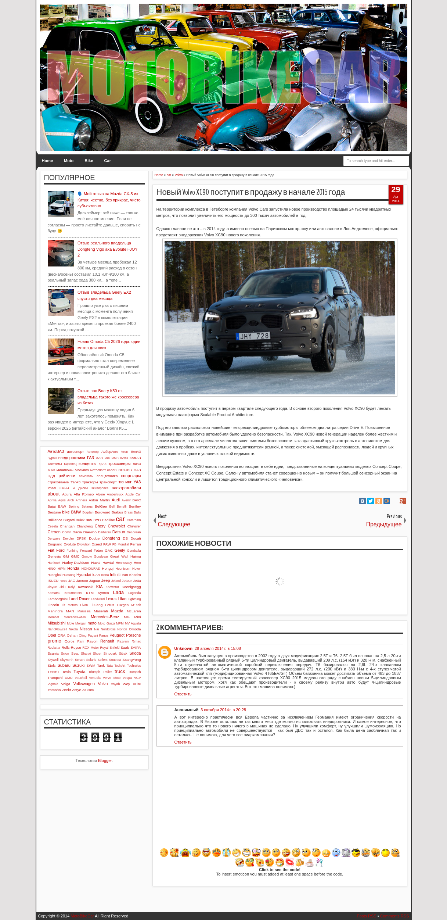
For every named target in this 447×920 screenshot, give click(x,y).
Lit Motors (69, 605)
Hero (137, 563)
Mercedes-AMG (75, 617)
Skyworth (66, 660)
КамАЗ (135, 458)
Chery (100, 526)
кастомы (55, 464)
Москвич (82, 470)
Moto (68, 160)
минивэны (65, 470)
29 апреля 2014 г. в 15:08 (218, 648)
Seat (75, 653)
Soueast (115, 660)
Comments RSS (394, 916)
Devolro (68, 538)
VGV (137, 678)
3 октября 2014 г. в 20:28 (223, 710)
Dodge (94, 538)
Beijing (73, 506)
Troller (107, 672)
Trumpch (134, 672)
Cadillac (108, 520)
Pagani (93, 635)
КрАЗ (103, 464)
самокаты (86, 476)
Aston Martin (99, 500)
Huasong (68, 575)
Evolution (83, 544)
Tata (110, 665)
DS (125, 538)
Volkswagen (84, 683)
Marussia (84, 611)
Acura (67, 494)
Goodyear (101, 556)
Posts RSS (366, 916)
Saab (124, 647)
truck (120, 671)
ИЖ (107, 458)
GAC (108, 550)
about (54, 494)
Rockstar (54, 647)
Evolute (70, 544)
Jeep (105, 580)
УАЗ (137, 482)
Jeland (116, 581)
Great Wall (119, 556)
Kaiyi (71, 587)
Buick (80, 520)
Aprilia (52, 500)
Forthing (72, 550)
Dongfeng (111, 538)
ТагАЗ (75, 482)
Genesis (54, 556)
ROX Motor (90, 647)
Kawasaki (85, 587)
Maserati (101, 611)
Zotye (76, 690)
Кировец (70, 464)
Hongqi (107, 568)
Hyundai (83, 574)
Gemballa (134, 550)
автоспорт (75, 452)
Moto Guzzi (106, 623)
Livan (84, 605)
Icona (105, 575)
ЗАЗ (99, 458)
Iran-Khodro (131, 575)
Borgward (102, 512)
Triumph (94, 672)
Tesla (66, 672)
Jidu (62, 587)
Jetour (127, 581)
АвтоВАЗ (56, 451)
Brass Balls (133, 512)
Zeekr (66, 690)
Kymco (103, 593)
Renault (107, 641)
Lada (118, 592)
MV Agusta (133, 623)
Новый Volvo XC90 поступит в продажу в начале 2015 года (250, 192)
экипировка (99, 488)
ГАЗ (90, 457)
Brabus (117, 512)
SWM (90, 665)
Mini (137, 617)
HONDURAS (91, 568)
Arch (70, 500)
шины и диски (74, 488)
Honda (73, 568)
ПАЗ (137, 470)
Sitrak (123, 653)
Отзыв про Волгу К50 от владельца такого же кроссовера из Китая (108, 397)
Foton (98, 550)
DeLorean (134, 532)
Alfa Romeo (84, 494)
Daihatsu (104, 532)
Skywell (53, 660)
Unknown (183, 648)
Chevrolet (116, 526)
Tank (101, 665)
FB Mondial (120, 544)
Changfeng (85, 526)
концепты (87, 463)
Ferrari (135, 544)
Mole (70, 623)
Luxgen (123, 605)
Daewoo (90, 532)
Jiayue (52, 587)
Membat (54, 617)
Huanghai (55, 575)
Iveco (63, 581)
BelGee (101, 506)
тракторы (90, 482)
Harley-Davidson (75, 563)
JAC (71, 581)
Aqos (62, 500)
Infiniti (115, 574)
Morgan (80, 623)
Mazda (117, 611)
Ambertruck (115, 494)
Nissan (86, 629)
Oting (83, 635)
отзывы (126, 470)
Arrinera (81, 500)
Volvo (103, 683)
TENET (54, 672)
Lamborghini (58, 599)
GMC (75, 556)
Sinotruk (110, 653)
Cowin (66, 532)
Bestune (54, 512)
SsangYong (131, 660)
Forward (86, 550)
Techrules (134, 665)
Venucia (95, 678)
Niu (96, 629)
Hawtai (107, 563)
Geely (120, 550)
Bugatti (69, 520)
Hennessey (124, 563)
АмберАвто (109, 452)
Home (47, 160)
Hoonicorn (123, 568)
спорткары (131, 475)
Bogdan (87, 512)
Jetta (137, 581)
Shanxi (86, 653)
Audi (116, 500)
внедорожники (71, 457)
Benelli (121, 506)
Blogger (105, 760)
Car (107, 160)
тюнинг (125, 482)
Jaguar (94, 581)
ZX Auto (88, 690)
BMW (76, 512)
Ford (60, 550)
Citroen (54, 532)
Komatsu (54, 593)
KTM (90, 593)
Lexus (111, 599)
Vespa (127, 678)
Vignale (53, 684)
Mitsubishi (57, 623)
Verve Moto (111, 678)
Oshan (72, 635)
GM (66, 556)
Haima (135, 556)
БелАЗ (136, 452)
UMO (69, 678)
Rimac (136, 641)
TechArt (119, 665)
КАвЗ (124, 458)
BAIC (136, 500)
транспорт (108, 482)
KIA (99, 586)
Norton (122, 629)
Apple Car (133, 494)
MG (127, 617)
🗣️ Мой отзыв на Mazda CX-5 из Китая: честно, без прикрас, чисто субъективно (109, 199)
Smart (79, 660)
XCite (137, 684)
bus (89, 520)
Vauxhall (81, 678)
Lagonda (134, 593)
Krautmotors (73, 593)
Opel (52, 635)
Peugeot (117, 635)
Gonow (87, 556)
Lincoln (53, 605)
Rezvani (123, 641)
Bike (88, 160)
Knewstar (112, 587)
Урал (52, 488)
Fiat (51, 550)
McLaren (134, 611)
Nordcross (108, 629)
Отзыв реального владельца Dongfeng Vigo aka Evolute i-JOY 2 (107, 249)
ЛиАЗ (137, 464)
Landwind (98, 599)
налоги (112, 470)
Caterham (134, 520)
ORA (61, 635)
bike (65, 512)
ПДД (51, 476)
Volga (66, 684)
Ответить (183, 694)
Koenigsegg (131, 587)
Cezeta (53, 526)
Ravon (92, 641)
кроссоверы (119, 463)
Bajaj (52, 506)
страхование (58, 482)
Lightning (134, 599)
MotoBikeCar (82, 916)
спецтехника (107, 476)
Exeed (96, 544)
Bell (112, 506)
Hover (136, 568)
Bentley (135, 506)
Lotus (109, 605)
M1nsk (136, 605)
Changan (67, 526)
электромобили (126, 488)
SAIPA (135, 647)
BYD (97, 520)
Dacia (77, 532)
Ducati (136, 538)
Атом (125, 452)
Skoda (135, 653)
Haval (95, 563)
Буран (52, 458)
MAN (70, 611)
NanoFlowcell (57, 629)
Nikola (73, 629)
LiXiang (96, 605)
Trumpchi (55, 678)
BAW (62, 506)
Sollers (103, 660)
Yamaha (54, 690)
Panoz (103, 635)
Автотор (93, 452)
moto (91, 623)
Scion (65, 653)
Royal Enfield (109, 647)
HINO (52, 568)
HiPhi (61, 568)
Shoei (97, 653)
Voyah (115, 684)
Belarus (87, 506)
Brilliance (55, 520)
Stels (52, 665)
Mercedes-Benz (105, 617)
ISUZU (53, 581)
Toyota (79, 671)
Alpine (100, 494)
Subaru (63, 665)
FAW (107, 544)
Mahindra (55, 611)
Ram (80, 641)
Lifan (122, 599)
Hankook (54, 563)
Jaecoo (82, 581)
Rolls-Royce (71, 647)
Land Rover (79, 599)
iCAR (96, 575)
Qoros (70, 641)
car (120, 519)
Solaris (91, 660)
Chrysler (134, 526)
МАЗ (51, 470)
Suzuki (78, 665)
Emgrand (55, 544)
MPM (120, 623)
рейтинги (66, 475)
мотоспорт (98, 470)
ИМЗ (115, 458)
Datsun (118, 532)
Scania (53, 653)
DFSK (81, 538)
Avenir (126, 500)
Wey (126, 684)
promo (54, 641)
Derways (54, 538)
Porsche (133, 635)
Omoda (135, 629)
